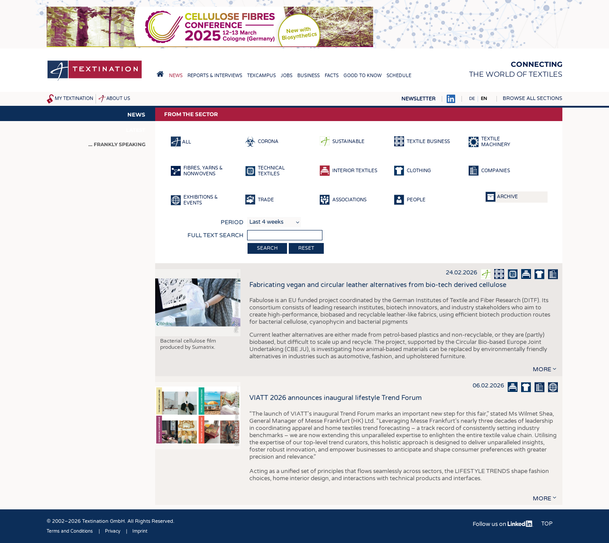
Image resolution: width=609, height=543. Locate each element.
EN (484, 98)
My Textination (74, 98)
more (542, 369)
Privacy (112, 531)
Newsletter (418, 99)
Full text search (215, 235)
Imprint (140, 531)
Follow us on (503, 524)
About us (118, 98)
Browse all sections (532, 98)
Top (546, 524)
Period (232, 222)
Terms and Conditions (70, 531)
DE (472, 98)
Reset (306, 248)
